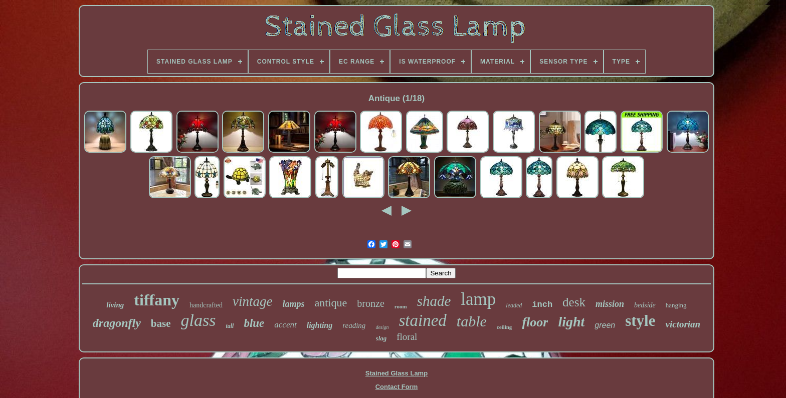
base (161, 323)
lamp (478, 299)
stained (422, 320)
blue (254, 323)
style (640, 320)
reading (353, 325)
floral (407, 336)
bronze (370, 303)
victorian (682, 324)
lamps (294, 304)
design (381, 327)
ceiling (504, 327)
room (401, 306)
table (472, 321)
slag (381, 338)
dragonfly (117, 322)
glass (198, 320)
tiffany (156, 300)
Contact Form (396, 386)
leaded (514, 305)
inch (542, 304)
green (605, 325)
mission (610, 304)
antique (331, 302)
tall (230, 325)
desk (573, 302)
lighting (320, 325)
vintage (252, 301)
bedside (645, 305)
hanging (676, 305)
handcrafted (206, 305)
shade (434, 301)
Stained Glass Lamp (396, 373)
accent (285, 324)
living (115, 305)
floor (535, 322)
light (571, 321)
